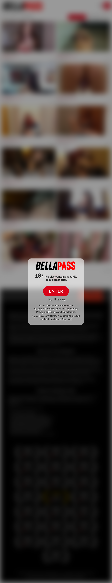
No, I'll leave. (56, 299)
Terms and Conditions (62, 312)
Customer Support (61, 319)
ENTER (56, 291)
